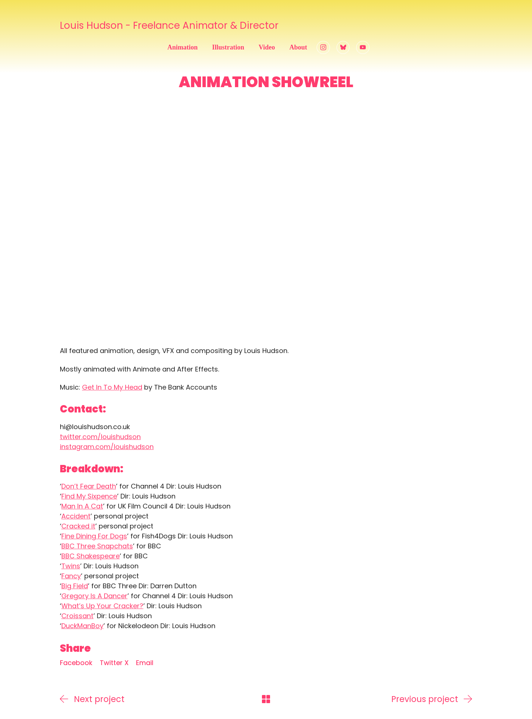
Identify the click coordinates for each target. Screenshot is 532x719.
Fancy (71, 576)
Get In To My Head (112, 387)
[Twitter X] (114, 663)
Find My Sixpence (89, 496)
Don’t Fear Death (88, 486)
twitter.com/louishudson (100, 436)
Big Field (74, 585)
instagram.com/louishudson (107, 446)
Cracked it (78, 526)
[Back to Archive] (266, 699)
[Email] (144, 663)
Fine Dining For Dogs (94, 536)
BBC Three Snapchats (97, 546)
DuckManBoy (82, 625)
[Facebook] (76, 663)
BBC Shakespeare (90, 556)
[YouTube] (363, 47)
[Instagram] (323, 47)
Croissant (77, 615)
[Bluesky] (343, 47)
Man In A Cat (82, 506)
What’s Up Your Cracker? (102, 605)
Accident (76, 516)
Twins (70, 566)
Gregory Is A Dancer (94, 595)
